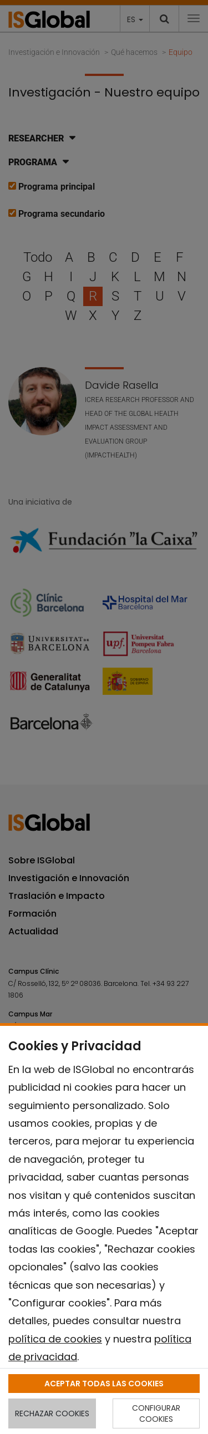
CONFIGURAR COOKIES (156, 1413)
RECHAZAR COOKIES (52, 1413)
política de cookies (55, 1339)
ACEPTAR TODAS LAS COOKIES (104, 1383)
